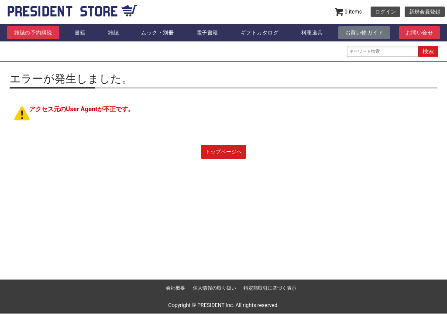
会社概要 (175, 288)
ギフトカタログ (260, 33)
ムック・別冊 (157, 33)
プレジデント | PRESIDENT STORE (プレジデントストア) (72, 13)
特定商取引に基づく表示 (270, 288)
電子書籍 (207, 33)
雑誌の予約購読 (33, 33)
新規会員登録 (424, 12)
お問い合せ (419, 33)
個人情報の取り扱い (214, 288)
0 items (348, 12)
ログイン (385, 12)
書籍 (80, 33)
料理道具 (312, 33)
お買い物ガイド (364, 33)
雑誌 (113, 33)
